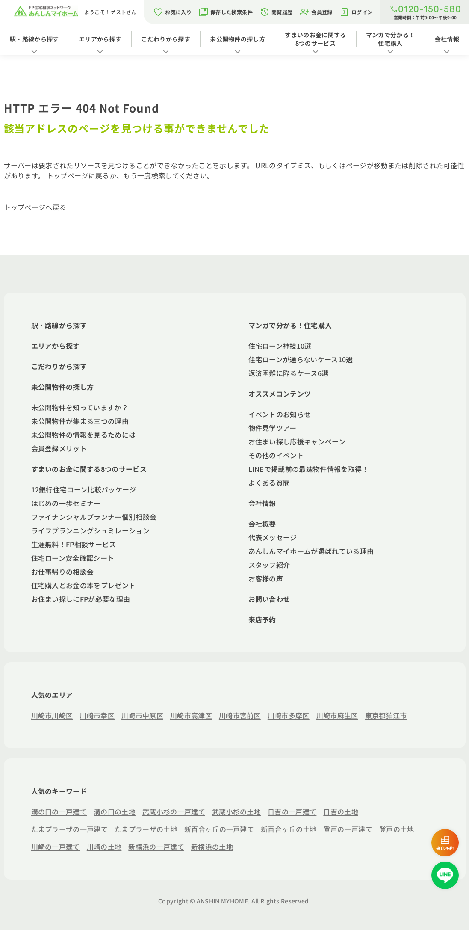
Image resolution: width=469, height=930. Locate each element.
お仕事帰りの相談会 (62, 571)
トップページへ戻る (35, 207)
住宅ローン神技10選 (280, 346)
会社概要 (262, 523)
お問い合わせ (269, 599)
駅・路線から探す (34, 39)
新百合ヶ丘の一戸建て (219, 829)
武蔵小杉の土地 (236, 811)
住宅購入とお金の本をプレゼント (83, 585)
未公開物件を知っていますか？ (79, 407)
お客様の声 (265, 578)
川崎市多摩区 (289, 715)
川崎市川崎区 (52, 715)
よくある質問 (269, 482)
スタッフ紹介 (269, 565)
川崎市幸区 (97, 715)
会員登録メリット (59, 448)
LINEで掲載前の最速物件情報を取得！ (308, 469)
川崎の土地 (104, 846)
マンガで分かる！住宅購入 (390, 38)
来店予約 (262, 619)
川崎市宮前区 (240, 715)
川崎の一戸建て (55, 846)
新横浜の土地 (212, 846)
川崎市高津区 (191, 715)
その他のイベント (276, 455)
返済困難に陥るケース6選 (288, 373)
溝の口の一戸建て (59, 811)
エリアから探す (100, 39)
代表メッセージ (272, 537)
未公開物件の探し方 (237, 39)
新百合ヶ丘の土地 (289, 829)
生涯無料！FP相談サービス (73, 544)
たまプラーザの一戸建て (69, 829)
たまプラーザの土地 (146, 829)
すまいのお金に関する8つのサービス (315, 38)
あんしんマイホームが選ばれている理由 (311, 551)
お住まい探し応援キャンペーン (296, 441)
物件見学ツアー (272, 428)
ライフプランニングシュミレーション (90, 530)
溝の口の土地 (115, 811)
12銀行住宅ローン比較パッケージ (83, 489)
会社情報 (447, 39)
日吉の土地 (340, 811)
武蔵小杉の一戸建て (173, 811)
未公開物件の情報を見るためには (83, 434)
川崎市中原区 (142, 715)
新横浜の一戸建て (156, 846)
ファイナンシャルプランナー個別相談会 (94, 517)
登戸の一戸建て (348, 829)
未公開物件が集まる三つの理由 (80, 421)
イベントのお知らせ (279, 414)
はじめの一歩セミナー (66, 503)
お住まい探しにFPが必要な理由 (80, 599)
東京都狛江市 (386, 715)
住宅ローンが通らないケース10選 (300, 359)
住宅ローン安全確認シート (73, 558)
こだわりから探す (165, 39)
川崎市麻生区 (337, 715)
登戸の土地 (396, 829)
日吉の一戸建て (292, 811)
